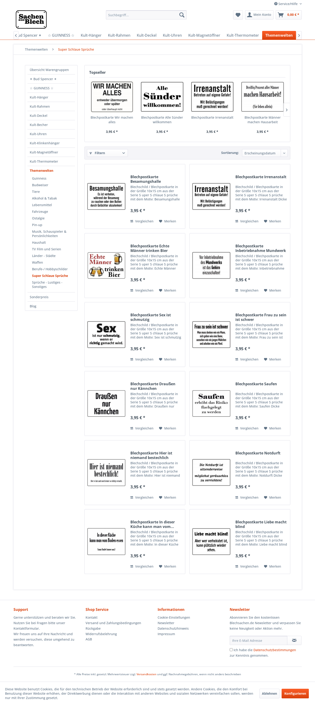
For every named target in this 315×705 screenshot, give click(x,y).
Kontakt (91, 617)
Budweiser (40, 185)
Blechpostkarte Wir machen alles (112, 119)
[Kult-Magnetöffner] (204, 35)
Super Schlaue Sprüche (50, 275)
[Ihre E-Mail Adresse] (258, 640)
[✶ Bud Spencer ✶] (26, 35)
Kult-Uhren (38, 134)
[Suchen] (182, 14)
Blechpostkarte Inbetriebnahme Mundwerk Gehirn (260, 248)
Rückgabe (93, 628)
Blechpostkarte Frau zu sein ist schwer (260, 317)
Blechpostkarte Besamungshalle (145, 179)
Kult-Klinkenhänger (45, 143)
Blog (33, 306)
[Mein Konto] (259, 14)
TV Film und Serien (46, 249)
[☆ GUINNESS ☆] (61, 35)
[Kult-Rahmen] (119, 35)
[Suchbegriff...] (146, 14)
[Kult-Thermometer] (242, 35)
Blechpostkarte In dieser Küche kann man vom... (152, 524)
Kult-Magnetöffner (44, 152)
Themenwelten (41, 170)
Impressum (166, 634)
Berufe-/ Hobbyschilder (50, 269)
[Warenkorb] (289, 14)
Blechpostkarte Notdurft (257, 453)
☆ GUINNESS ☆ (42, 88)
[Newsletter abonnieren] (294, 640)
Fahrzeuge (40, 211)
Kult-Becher (39, 125)
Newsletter (166, 623)
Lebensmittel (42, 205)
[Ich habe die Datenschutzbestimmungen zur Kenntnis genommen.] (231, 649)
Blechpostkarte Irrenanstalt (212, 117)
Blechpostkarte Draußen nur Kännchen (152, 386)
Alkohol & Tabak (44, 198)
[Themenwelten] (279, 35)
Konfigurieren (295, 693)
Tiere (36, 191)
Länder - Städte (44, 256)
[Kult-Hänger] (91, 35)
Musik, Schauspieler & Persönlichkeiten (49, 233)
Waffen (37, 262)
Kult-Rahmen (40, 106)
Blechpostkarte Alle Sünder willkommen (162, 119)
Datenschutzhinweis (173, 628)
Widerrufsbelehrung (101, 634)
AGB (89, 639)
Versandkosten (146, 674)
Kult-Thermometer (44, 161)
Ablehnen (269, 693)
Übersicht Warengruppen (49, 70)
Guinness (39, 178)
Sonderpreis (39, 297)
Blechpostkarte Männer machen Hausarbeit (263, 119)
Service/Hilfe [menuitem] (286, 4)
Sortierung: (230, 152)
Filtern (97, 153)
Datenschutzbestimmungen (274, 650)
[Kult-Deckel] (147, 35)
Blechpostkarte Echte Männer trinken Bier (149, 248)
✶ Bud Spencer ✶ (43, 79)
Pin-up (37, 225)
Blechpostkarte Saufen (256, 384)
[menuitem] (146, 14)
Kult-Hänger (39, 97)
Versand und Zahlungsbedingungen (113, 623)
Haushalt (39, 242)
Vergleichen (141, 221)
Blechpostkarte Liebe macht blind (261, 524)
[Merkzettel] (238, 14)
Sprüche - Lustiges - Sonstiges (47, 284)
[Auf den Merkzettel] (167, 221)
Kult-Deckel (38, 115)
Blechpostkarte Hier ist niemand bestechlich (151, 455)
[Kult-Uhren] (172, 35)
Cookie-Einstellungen (174, 617)
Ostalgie (38, 218)
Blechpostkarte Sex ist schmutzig (150, 317)
